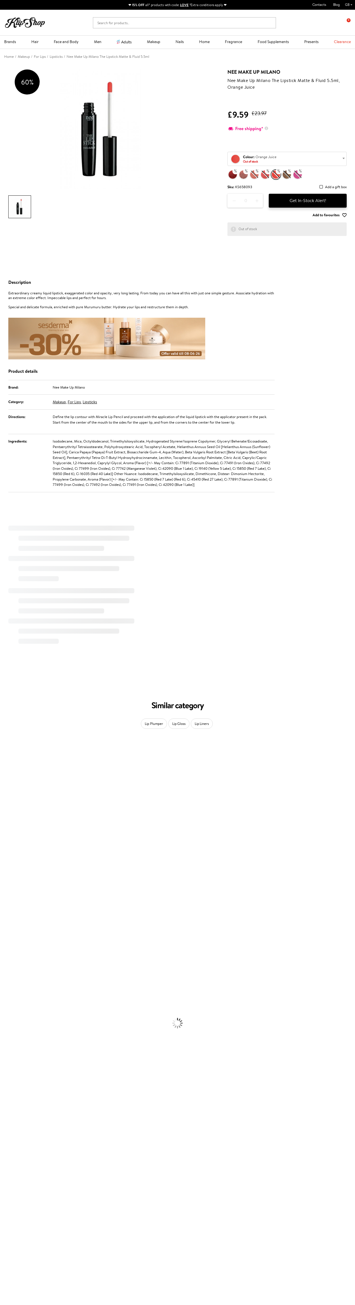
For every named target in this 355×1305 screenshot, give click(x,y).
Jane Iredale (9, 787)
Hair (35, 41)
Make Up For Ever (13, 950)
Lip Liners (202, 723)
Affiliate (14, 1186)
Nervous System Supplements (23, 1129)
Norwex (6, 836)
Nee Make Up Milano (253, 71)
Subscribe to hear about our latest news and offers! (306, 1167)
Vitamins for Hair (13, 1101)
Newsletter (281, 1159)
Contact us (74, 1164)
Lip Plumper (154, 723)
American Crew (12, 955)
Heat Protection (13, 1004)
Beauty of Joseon (13, 803)
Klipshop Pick (134, 1181)
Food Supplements (273, 41)
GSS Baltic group (138, 1190)
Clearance (342, 41)
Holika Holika (10, 917)
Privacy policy (19, 1170)
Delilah (5, 765)
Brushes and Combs (15, 998)
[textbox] (287, 159)
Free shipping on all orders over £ (36, 1145)
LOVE (184, 5)
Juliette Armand (12, 749)
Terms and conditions (24, 1164)
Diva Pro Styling (12, 874)
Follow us (11, 1271)
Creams (6, 993)
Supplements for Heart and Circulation (30, 1139)
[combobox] (287, 159)
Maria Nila (8, 879)
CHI (3, 912)
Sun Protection (12, 1047)
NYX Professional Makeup (19, 830)
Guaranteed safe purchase (288, 1145)
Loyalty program (136, 1175)
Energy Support (12, 1112)
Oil (2, 982)
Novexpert (8, 960)
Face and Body (66, 41)
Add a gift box (336, 187)
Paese (4, 847)
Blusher (6, 1090)
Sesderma (7, 776)
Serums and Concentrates (20, 1025)
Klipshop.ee (133, 1207)
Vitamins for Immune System (22, 1134)
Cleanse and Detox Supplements (25, 1123)
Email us (10, 1251)
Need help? (13, 1236)
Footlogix (7, 906)
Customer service (81, 1159)
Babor (4, 760)
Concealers (8, 1069)
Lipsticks (90, 401)
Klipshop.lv (132, 1196)
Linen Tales (8, 819)
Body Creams (10, 1020)
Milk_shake (8, 754)
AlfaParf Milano (12, 928)
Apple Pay (16, 1175)
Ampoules (8, 988)
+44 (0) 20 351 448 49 (22, 1241)
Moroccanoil (9, 852)
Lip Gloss (179, 723)
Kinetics (6, 901)
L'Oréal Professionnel (16, 858)
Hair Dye (7, 1009)
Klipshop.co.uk (20, 1159)
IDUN (4, 939)
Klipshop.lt (132, 1201)
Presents (311, 41)
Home (204, 41)
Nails (180, 41)
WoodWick (8, 814)
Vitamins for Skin (13, 1118)
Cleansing (7, 1031)
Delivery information (82, 1175)
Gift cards (74, 1181)
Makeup (153, 41)
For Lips (74, 401)
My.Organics (10, 809)
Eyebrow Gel (10, 1064)
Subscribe (285, 1192)
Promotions (134, 1159)
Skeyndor (7, 868)
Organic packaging (196, 1145)
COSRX (6, 825)
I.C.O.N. (6, 793)
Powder (6, 1074)
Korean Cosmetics (14, 1053)
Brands (10, 41)
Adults (126, 41)
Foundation (8, 1058)
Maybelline (8, 798)
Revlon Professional (15, 885)
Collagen (7, 1107)
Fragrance (233, 41)
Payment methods (80, 1170)
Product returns (107, 1145)
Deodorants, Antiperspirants (22, 1042)
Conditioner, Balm (14, 977)
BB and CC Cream (14, 1080)
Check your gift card (82, 1186)
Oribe (4, 890)
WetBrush (8, 933)
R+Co (4, 923)
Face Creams (10, 1015)
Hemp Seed (9, 782)
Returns (72, 1191)
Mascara (6, 1085)
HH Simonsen (10, 841)
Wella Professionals (15, 863)
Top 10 (129, 1170)
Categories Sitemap (23, 1191)
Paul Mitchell (10, 944)
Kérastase (7, 771)
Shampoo (7, 971)
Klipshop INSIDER (22, 1181)
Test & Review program (142, 1164)
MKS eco (7, 895)
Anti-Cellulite (10, 1036)
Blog (336, 4)
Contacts (319, 4)
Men (98, 41)
